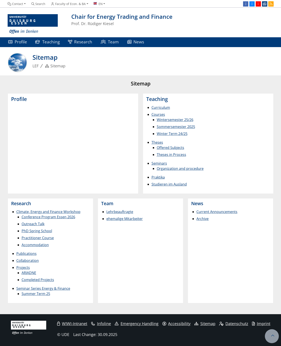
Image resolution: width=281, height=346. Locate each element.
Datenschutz (233, 323)
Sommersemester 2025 (176, 126)
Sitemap (204, 323)
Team (110, 42)
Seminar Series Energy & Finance (43, 288)
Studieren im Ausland (169, 184)
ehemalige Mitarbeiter (124, 218)
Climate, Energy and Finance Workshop (48, 211)
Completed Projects (38, 279)
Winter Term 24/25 (172, 133)
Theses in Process (171, 154)
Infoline (101, 323)
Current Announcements (216, 211)
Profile (17, 42)
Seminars (159, 163)
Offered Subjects (170, 147)
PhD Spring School (37, 230)
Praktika (158, 177)
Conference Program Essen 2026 (48, 217)
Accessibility (176, 323)
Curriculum (161, 107)
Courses (158, 114)
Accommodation (35, 244)
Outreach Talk (33, 224)
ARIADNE (29, 272)
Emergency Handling (136, 323)
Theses (157, 142)
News (135, 42)
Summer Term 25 (36, 293)
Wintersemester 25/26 (175, 119)
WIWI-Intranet (72, 323)
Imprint (261, 323)
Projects (23, 267)
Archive (202, 218)
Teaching (47, 42)
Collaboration (27, 260)
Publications (26, 253)
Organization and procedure (180, 168)
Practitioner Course (38, 237)
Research (80, 42)
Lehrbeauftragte (119, 211)
